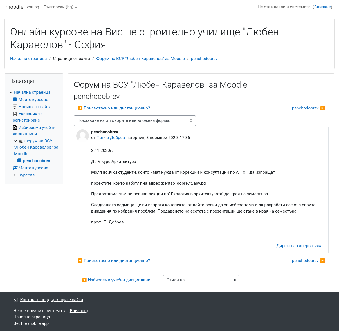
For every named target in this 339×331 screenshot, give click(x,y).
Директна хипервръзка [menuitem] (300, 245)
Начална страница (28, 58)
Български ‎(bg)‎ (58, 7)
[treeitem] (34, 133)
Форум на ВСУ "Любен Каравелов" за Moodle (140, 58)
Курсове (27, 175)
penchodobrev (204, 58)
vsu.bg (33, 7)
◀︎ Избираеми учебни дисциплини (116, 280)
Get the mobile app (31, 323)
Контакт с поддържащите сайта (48, 299)
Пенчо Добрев (110, 137)
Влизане (322, 7)
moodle (14, 7)
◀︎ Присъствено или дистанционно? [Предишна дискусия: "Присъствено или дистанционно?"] (113, 108)
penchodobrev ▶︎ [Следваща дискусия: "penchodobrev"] (308, 108)
